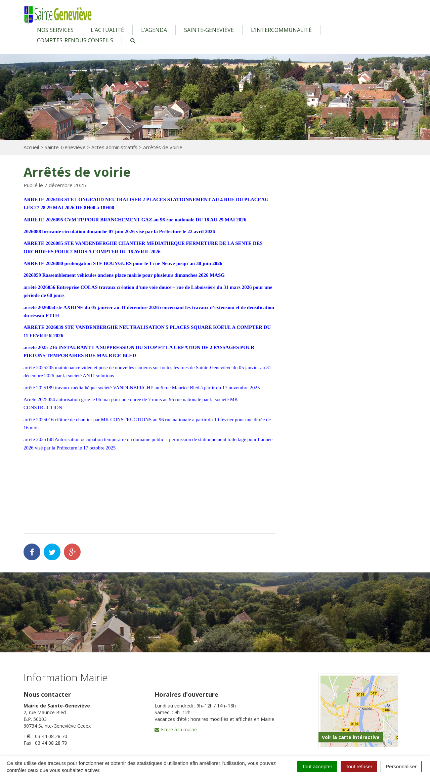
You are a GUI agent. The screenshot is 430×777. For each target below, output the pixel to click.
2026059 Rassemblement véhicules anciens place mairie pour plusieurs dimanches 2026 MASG (125, 275)
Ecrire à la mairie (176, 729)
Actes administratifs (114, 147)
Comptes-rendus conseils (75, 40)
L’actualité (107, 30)
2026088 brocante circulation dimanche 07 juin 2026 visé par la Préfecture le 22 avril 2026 (120, 231)
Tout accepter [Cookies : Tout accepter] (317, 766)
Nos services (55, 30)
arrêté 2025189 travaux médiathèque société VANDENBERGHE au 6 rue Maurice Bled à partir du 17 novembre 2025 (143, 387)
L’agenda (154, 30)
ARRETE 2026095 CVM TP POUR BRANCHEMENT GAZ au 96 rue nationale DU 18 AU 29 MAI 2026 (136, 219)
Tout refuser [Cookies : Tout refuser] (359, 766)
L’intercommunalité (281, 30)
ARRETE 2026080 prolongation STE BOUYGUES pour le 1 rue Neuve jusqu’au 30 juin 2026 (124, 263)
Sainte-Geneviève (209, 30)
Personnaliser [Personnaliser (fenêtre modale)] (401, 766)
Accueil (31, 147)
